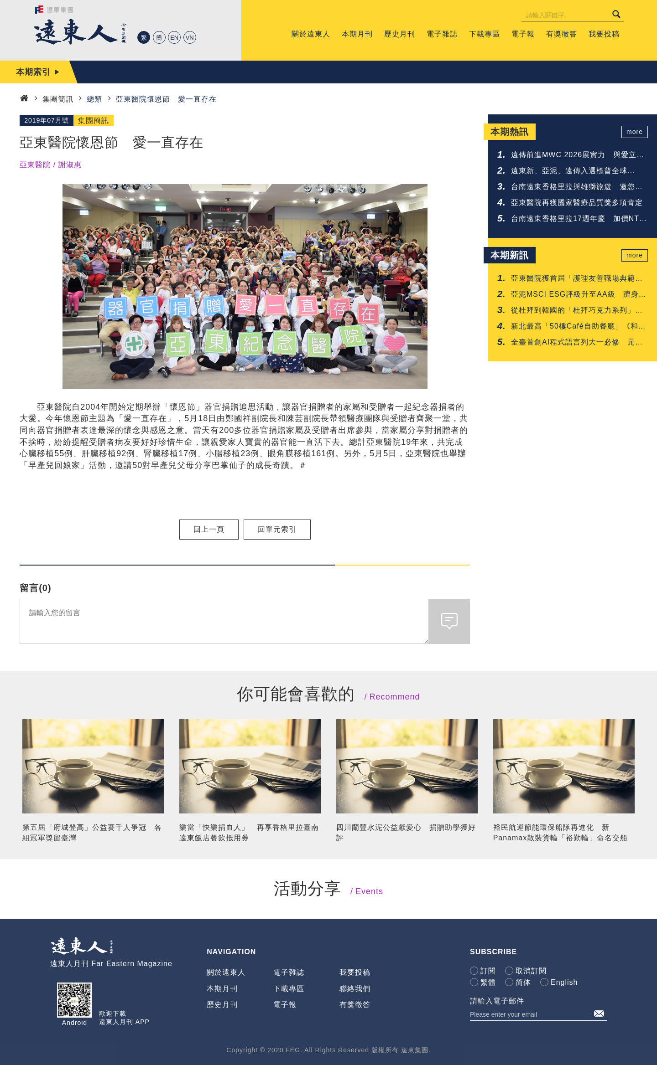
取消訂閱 (531, 971)
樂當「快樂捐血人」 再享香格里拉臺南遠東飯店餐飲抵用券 (249, 832)
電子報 (285, 1004)
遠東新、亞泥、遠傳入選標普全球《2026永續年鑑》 (569, 171)
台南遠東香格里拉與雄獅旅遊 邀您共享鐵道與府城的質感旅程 (577, 187)
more (634, 131)
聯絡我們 (354, 989)
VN (190, 37)
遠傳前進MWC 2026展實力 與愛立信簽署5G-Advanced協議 (577, 155)
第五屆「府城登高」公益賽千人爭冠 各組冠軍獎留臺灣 (92, 832)
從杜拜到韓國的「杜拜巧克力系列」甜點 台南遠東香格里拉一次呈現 (577, 311)
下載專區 (288, 989)
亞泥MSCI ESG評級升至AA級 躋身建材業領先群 (579, 295)
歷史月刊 (222, 1004)
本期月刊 (222, 989)
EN (174, 37)
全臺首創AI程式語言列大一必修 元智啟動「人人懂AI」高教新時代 (577, 343)
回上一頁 (208, 529)
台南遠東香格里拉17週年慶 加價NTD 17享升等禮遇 (578, 219)
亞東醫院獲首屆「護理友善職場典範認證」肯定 (577, 279)
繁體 (488, 982)
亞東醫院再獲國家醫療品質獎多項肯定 (577, 202)
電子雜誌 (288, 972)
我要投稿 (354, 972)
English (564, 982)
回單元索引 (277, 529)
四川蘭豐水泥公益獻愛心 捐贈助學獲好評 (406, 832)
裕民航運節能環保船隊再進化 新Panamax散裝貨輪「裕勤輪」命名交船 (560, 832)
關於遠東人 (226, 972)
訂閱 (488, 971)
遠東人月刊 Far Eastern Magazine (111, 963)
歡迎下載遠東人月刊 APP (124, 1017)
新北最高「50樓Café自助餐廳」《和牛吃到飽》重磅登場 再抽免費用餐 (578, 327)
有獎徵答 (354, 1004)
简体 (523, 982)
